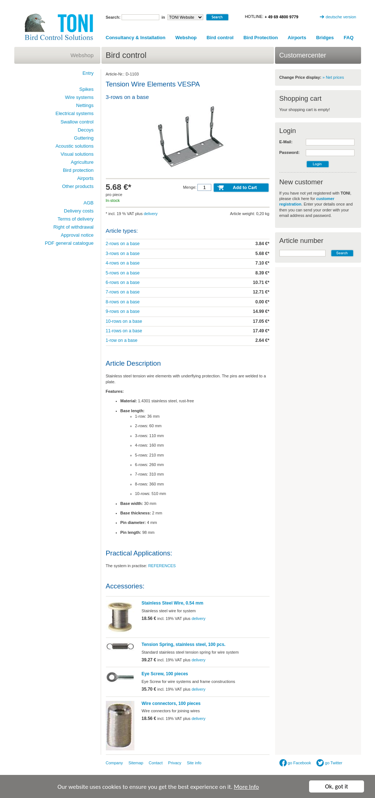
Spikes (86, 89)
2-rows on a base (123, 243)
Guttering (83, 138)
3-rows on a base (123, 253)
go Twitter (329, 763)
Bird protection (78, 170)
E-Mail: (286, 142)
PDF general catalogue (69, 243)
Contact (156, 763)
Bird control (220, 37)
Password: (289, 152)
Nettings (85, 105)
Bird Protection (261, 37)
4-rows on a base (123, 263)
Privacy (174, 763)
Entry (87, 73)
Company (114, 763)
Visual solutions (76, 154)
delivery (150, 213)
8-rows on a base (123, 301)
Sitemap (136, 763)
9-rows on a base (123, 311)
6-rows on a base (123, 282)
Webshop (186, 37)
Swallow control (76, 122)
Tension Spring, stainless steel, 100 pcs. (184, 644)
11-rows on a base (124, 330)
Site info (194, 763)
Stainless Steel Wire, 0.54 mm (173, 603)
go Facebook (295, 763)
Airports (297, 37)
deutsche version (341, 17)
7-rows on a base (123, 292)
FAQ (349, 37)
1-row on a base (122, 340)
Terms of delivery (75, 219)
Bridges (325, 37)
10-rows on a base (124, 321)
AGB (88, 203)
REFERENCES (162, 566)
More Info (246, 787)
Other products (78, 186)
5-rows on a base (123, 273)
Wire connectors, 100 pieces (171, 703)
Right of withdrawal (73, 227)
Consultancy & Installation (136, 37)
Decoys (85, 130)
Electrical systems (74, 113)
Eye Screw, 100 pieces (165, 673)
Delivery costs (79, 211)
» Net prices (333, 77)
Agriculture (82, 162)
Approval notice (77, 235)
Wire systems (79, 97)
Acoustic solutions (74, 146)
